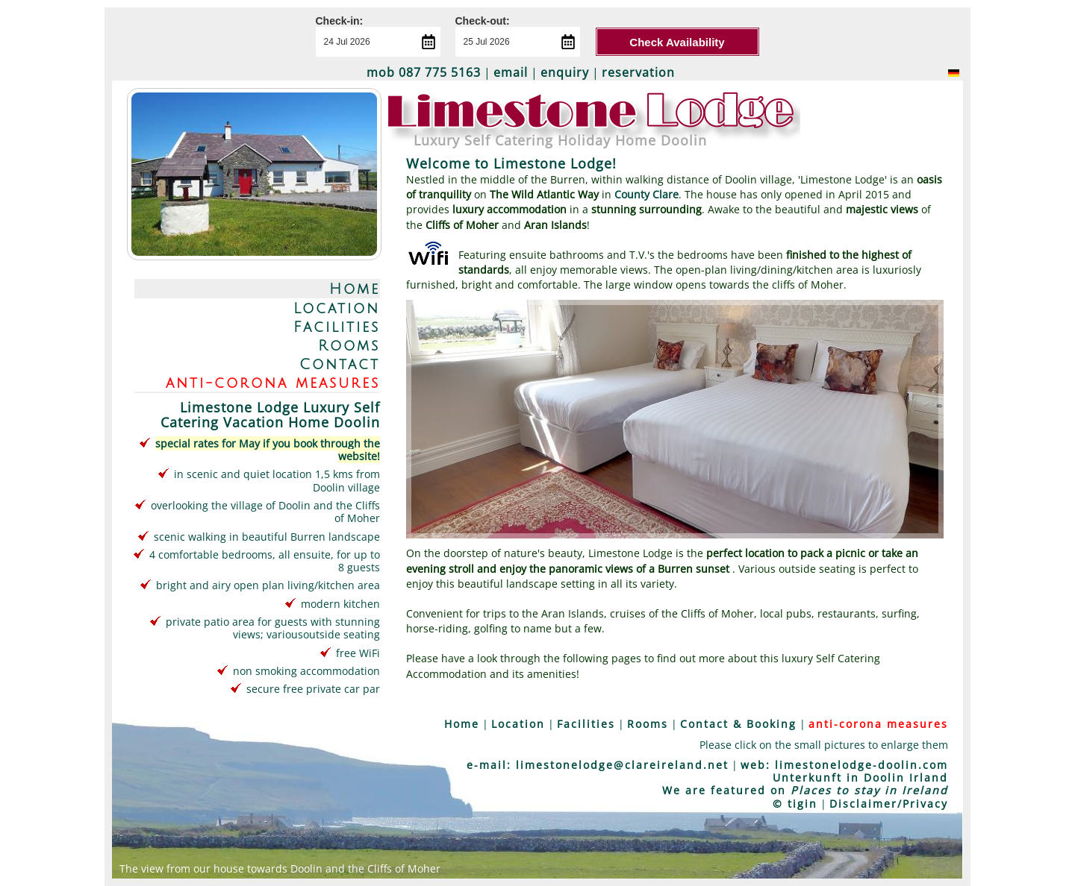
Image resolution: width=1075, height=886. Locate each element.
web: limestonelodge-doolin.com (844, 765)
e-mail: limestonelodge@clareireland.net (598, 765)
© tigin (795, 804)
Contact (339, 364)
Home (354, 289)
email (510, 72)
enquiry (564, 72)
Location (336, 308)
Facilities (336, 327)
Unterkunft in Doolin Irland (860, 777)
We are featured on (805, 790)
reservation (638, 72)
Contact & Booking (738, 724)
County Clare (646, 194)
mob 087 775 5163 (424, 72)
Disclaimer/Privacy (888, 804)
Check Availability (676, 42)
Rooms (349, 346)
